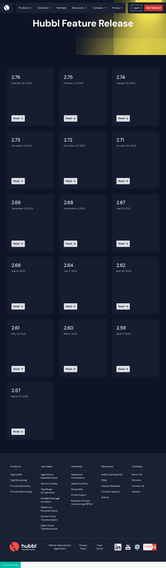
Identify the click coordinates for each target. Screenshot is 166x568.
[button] (25, 8)
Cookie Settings (10, 565)
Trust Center (99, 547)
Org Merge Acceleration (48, 491)
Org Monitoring (18, 480)
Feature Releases (110, 486)
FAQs (104, 480)
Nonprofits (77, 489)
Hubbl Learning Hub (111, 474)
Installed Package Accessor (50, 500)
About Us (137, 474)
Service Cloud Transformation (49, 518)
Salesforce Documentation (49, 509)
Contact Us (138, 486)
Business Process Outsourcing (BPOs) (82, 502)
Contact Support (110, 491)
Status (105, 497)
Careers (136, 491)
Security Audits (49, 483)
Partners (61, 7)
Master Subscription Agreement (60, 547)
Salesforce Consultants (78, 476)
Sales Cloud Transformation (49, 527)
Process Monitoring (21, 491)
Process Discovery (20, 486)
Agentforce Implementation (49, 476)
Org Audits (16, 474)
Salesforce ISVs (79, 483)
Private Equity (78, 494)
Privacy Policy (83, 547)
